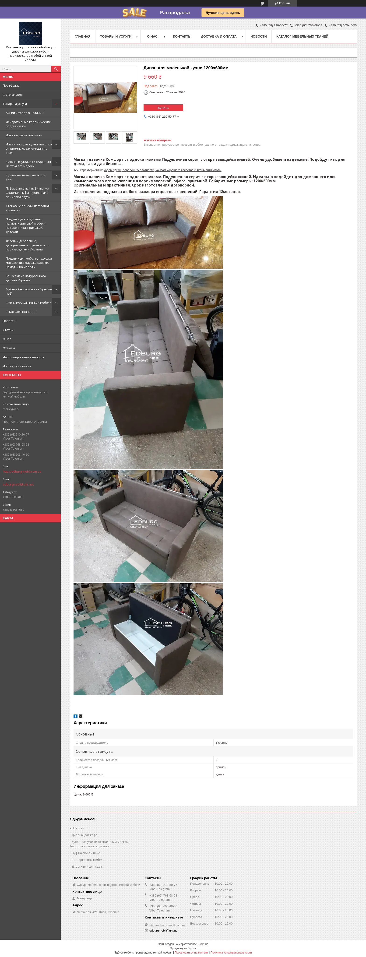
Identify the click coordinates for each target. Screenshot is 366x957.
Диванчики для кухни (88, 866)
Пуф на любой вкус (86, 853)
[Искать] (56, 69)
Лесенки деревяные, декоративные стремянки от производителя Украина (27, 245)
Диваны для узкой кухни (24, 135)
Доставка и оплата (17, 366)
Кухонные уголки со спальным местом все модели (28, 164)
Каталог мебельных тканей (302, 36)
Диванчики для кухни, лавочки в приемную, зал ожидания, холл (29, 148)
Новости (9, 321)
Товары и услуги (15, 104)
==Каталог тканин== (21, 312)
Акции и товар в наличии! (25, 113)
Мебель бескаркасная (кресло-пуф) (29, 291)
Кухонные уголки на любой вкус (26, 177)
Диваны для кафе (85, 835)
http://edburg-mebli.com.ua (22, 471)
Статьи (8, 330)
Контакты (182, 36)
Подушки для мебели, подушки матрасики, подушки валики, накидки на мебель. (29, 262)
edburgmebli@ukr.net (18, 484)
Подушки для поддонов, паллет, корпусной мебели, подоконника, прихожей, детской (26, 225)
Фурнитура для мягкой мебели (28, 302)
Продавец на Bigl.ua (183, 948)
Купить (163, 108)
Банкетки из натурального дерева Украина (26, 278)
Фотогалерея (13, 94)
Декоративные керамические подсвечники (28, 124)
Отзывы (9, 348)
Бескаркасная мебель (88, 860)
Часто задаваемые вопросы (24, 357)
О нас (7, 339)
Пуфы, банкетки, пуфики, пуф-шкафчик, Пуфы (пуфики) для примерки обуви (28, 192)
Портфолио (11, 85)
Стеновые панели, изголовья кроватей (27, 208)
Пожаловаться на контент (191, 952)
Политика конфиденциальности (231, 952)
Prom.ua (203, 944)
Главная (83, 36)
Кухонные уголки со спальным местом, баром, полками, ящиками (99, 844)
